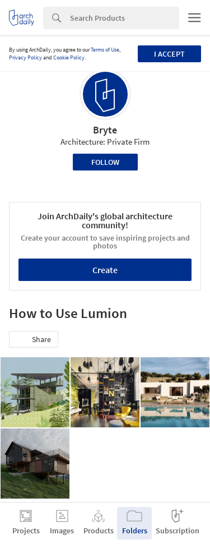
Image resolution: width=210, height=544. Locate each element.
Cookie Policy (69, 57)
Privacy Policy (25, 57)
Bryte (105, 129)
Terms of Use (105, 49)
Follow (105, 162)
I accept (169, 54)
